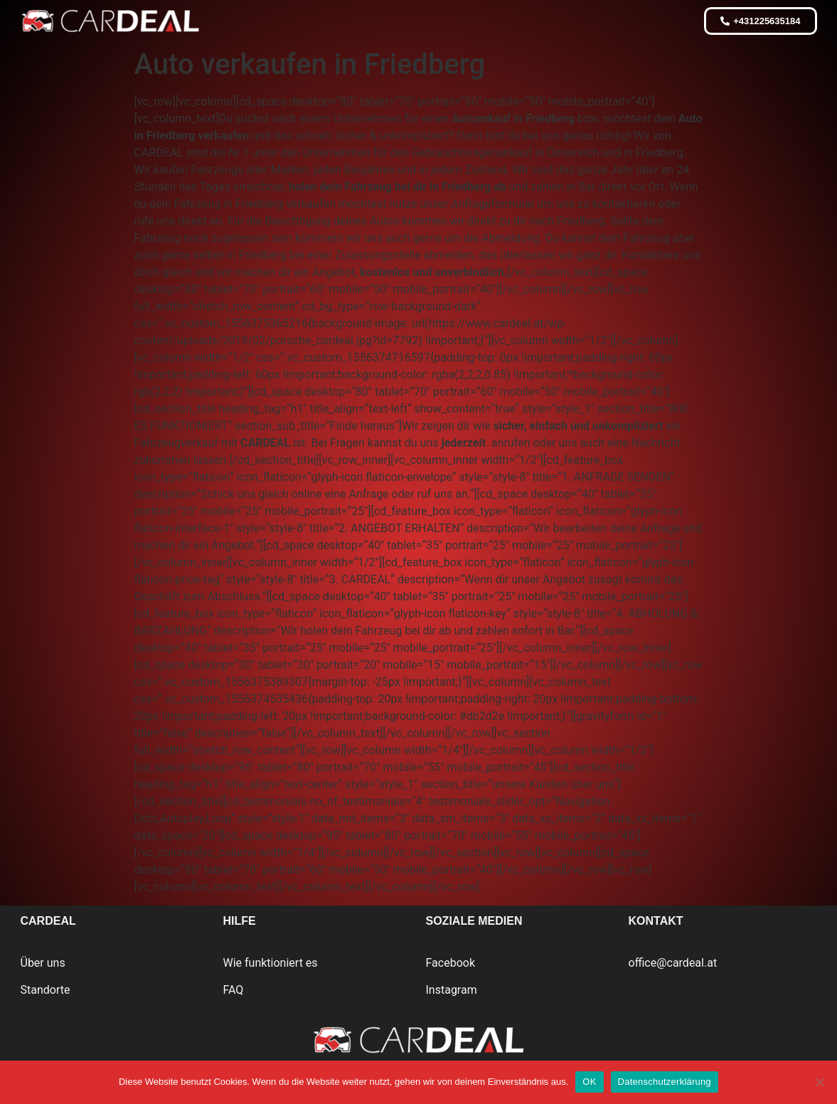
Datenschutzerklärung (664, 1081)
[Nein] (819, 1082)
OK (589, 1081)
